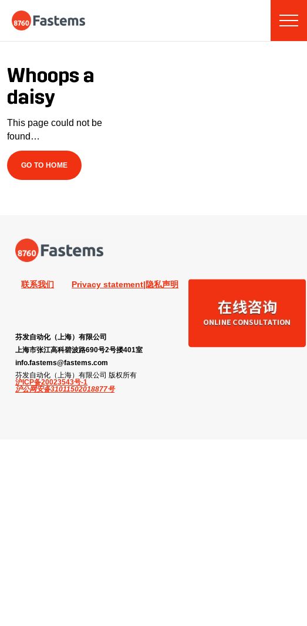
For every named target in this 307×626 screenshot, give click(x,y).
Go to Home (44, 165)
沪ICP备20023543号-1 (51, 382)
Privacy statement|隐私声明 (125, 284)
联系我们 (37, 284)
